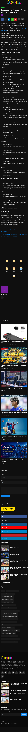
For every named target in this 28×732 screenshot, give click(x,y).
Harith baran (3, 392)
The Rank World (13, 555)
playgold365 (3, 368)
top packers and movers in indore (8, 605)
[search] (26, 2)
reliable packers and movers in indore (9, 616)
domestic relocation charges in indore (9, 636)
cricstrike (2, 415)
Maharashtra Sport (4, 344)
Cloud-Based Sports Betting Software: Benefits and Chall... (13, 436)
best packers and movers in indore (9, 607)
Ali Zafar (12, 577)
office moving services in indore (8, 627)
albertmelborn (13, 686)
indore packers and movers (7, 599)
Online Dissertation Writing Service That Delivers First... (18, 684)
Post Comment (5, 496)
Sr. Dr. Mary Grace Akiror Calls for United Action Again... (17, 547)
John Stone (3, 439)
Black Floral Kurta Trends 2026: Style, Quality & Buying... (18, 575)
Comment (3, 486)
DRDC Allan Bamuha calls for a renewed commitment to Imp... (19, 568)
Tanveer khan (12, 700)
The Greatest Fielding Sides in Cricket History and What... (13, 366)
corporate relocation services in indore (9, 619)
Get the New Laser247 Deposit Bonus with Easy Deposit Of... (12, 460)
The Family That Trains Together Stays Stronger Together (18, 691)
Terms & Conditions (5, 723)
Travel (3, 590)
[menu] (1, 2)
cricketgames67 (4, 463)
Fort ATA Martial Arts (14, 693)
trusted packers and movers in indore (9, 613)
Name (2, 474)
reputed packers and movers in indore (9, 641)
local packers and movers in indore (9, 622)
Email (2, 480)
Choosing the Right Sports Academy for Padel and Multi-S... (13, 389)
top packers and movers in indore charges (10, 610)
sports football (4, 294)
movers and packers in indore (12, 590)
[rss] (2, 676)
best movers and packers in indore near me (10, 639)
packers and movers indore (7, 596)
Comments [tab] (4, 470)
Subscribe (24, 714)
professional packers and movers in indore (10, 630)
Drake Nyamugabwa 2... (14, 548)
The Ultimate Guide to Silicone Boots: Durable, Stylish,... (17, 698)
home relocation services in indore (9, 633)
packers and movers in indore (8, 593)
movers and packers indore (7, 602)
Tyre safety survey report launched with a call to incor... (18, 561)
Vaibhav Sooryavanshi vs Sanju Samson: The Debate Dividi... (14, 413)
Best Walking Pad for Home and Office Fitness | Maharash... (12, 342)
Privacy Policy (13, 723)
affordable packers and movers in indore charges (12, 624)
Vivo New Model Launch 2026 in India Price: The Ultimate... (18, 554)
